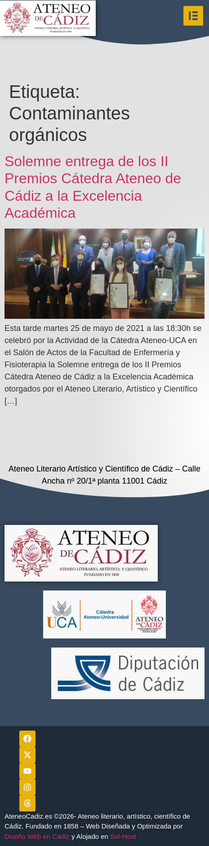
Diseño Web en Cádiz (37, 836)
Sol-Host (124, 836)
